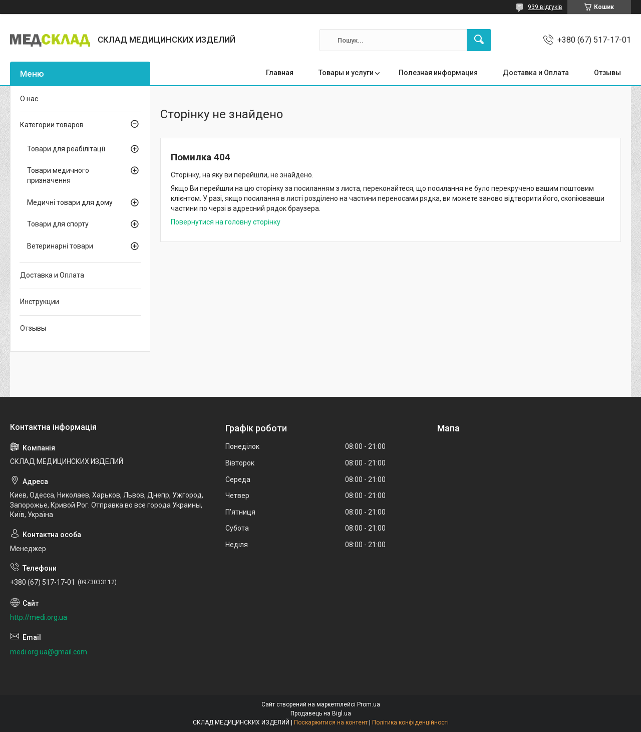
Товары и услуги (346, 73)
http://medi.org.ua (38, 617)
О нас (29, 99)
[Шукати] (479, 40)
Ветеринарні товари (60, 246)
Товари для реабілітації (66, 149)
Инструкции (39, 302)
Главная (279, 73)
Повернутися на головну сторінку (225, 222)
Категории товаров (52, 125)
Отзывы (607, 73)
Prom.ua (368, 704)
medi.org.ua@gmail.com (48, 652)
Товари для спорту (58, 224)
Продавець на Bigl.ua (320, 713)
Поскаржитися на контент (331, 722)
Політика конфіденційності (410, 722)
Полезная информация (438, 73)
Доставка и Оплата (536, 73)
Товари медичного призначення (58, 175)
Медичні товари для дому (70, 202)
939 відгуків (545, 7)
